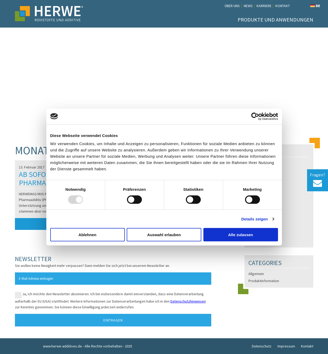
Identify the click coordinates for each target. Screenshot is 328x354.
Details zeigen (254, 218)
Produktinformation (263, 280)
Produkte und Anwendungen (275, 19)
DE (315, 5)
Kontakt (282, 5)
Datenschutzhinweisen (188, 301)
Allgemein (256, 273)
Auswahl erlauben (164, 235)
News (248, 5)
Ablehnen (87, 235)
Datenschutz (261, 346)
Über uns (232, 5)
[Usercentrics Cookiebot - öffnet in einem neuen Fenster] (255, 116)
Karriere (264, 5)
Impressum (286, 346)
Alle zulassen (240, 235)
